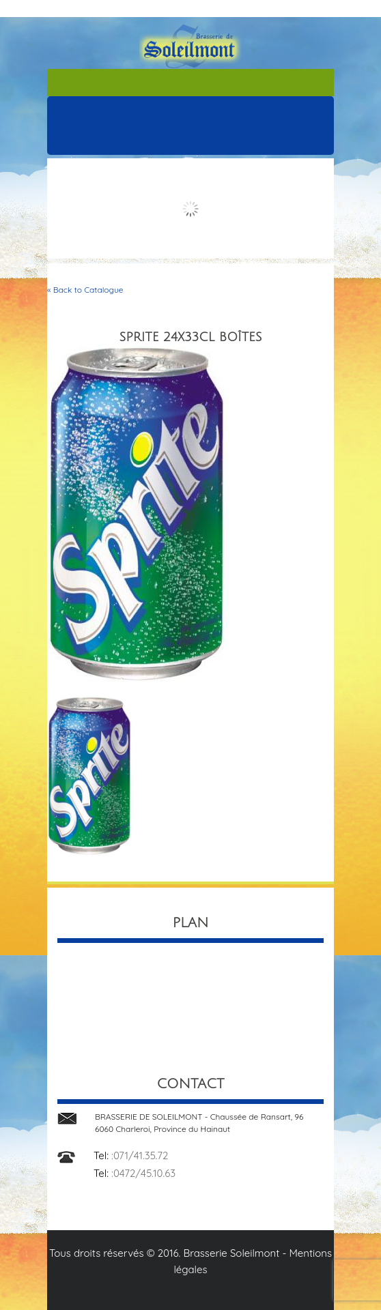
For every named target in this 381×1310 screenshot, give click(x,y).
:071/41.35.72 (139, 1155)
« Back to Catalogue (85, 290)
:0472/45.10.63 (143, 1173)
